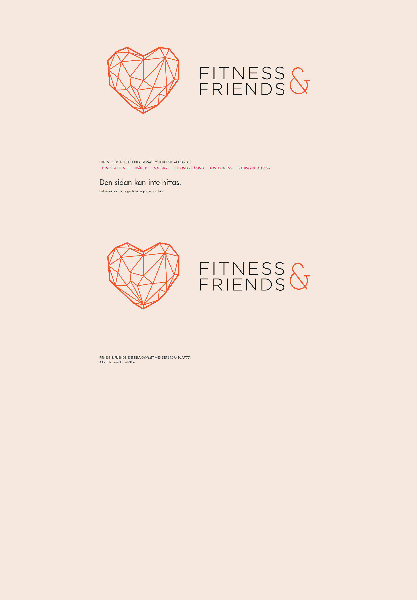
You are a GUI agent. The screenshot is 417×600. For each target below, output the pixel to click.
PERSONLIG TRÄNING (189, 167)
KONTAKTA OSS (220, 167)
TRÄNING (141, 167)
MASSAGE (161, 167)
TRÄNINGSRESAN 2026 (253, 167)
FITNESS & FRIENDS (115, 167)
